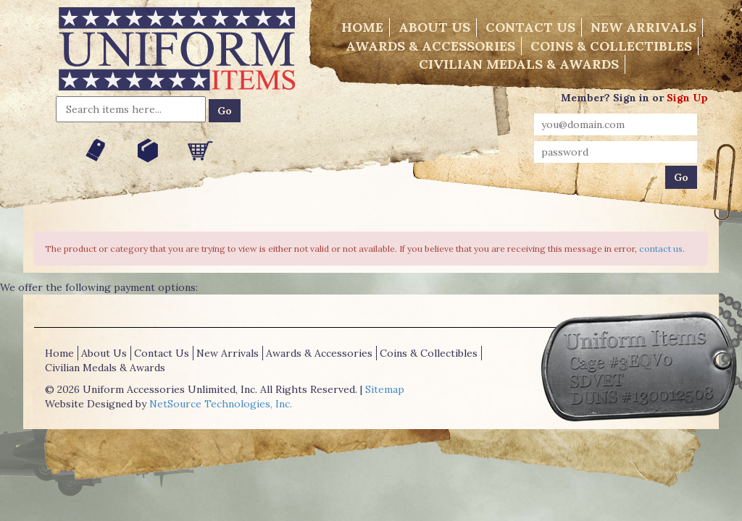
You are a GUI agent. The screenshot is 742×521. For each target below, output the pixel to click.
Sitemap (384, 389)
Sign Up (687, 97)
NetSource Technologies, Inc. (220, 403)
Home (362, 27)
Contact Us (530, 27)
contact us (661, 248)
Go (224, 110)
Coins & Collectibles (611, 46)
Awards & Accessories (430, 46)
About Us (434, 27)
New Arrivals (643, 27)
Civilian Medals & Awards (519, 64)
